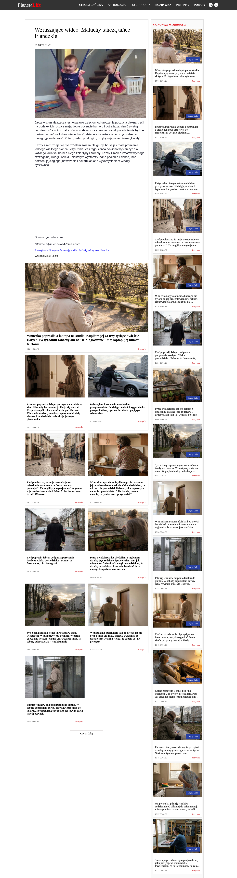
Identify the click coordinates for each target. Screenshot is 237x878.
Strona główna (91, 4)
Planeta (29, 4)
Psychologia (140, 4)
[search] (216, 5)
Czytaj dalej (86, 733)
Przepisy (182, 4)
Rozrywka (163, 4)
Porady (199, 4)
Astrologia (117, 4)
